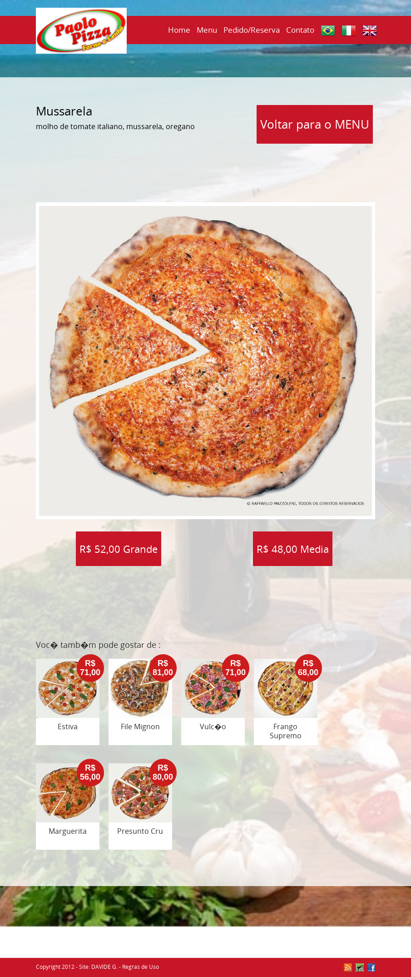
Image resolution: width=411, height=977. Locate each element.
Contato (300, 30)
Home (179, 30)
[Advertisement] (205, 170)
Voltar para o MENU (314, 124)
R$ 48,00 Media (293, 549)
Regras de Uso (140, 967)
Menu (207, 30)
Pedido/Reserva (251, 30)
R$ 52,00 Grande (118, 549)
